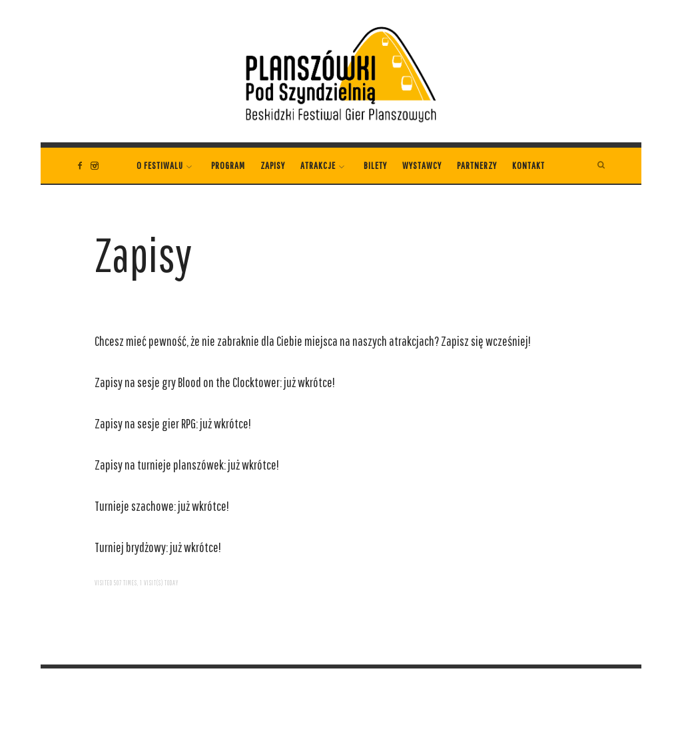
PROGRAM (228, 165)
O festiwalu (160, 165)
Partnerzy (477, 165)
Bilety (375, 165)
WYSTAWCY (422, 165)
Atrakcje (318, 165)
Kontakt (528, 165)
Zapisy (272, 165)
